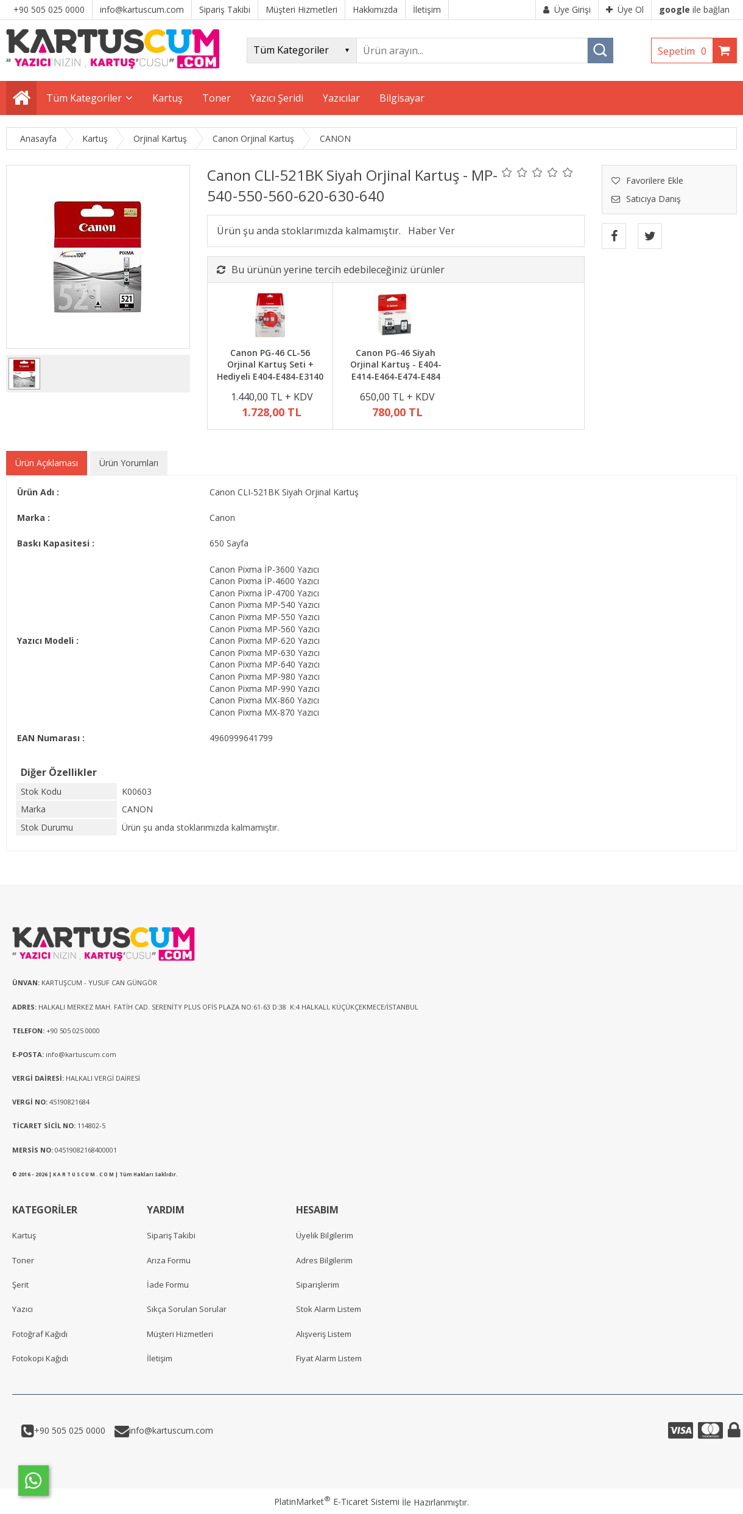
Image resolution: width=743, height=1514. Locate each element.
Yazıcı (22, 1308)
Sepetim (685, 51)
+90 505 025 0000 (69, 1430)
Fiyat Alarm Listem (329, 1358)
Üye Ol (625, 9)
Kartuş (24, 1235)
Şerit (20, 1284)
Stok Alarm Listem (328, 1308)
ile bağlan (694, 9)
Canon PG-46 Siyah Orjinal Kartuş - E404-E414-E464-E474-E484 (396, 364)
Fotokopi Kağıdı (40, 1358)
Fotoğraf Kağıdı (40, 1333)
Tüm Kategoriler (84, 98)
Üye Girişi (567, 9)
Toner (23, 1260)
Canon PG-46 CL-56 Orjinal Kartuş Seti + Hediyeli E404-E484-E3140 (270, 364)
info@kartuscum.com (171, 1430)
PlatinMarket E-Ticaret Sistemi (337, 1501)
